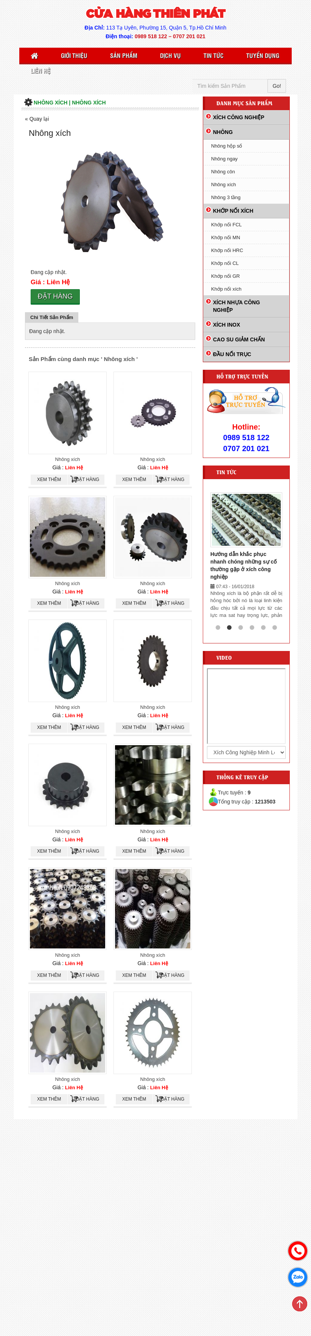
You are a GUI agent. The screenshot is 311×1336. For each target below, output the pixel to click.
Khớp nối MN (225, 237)
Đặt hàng (55, 296)
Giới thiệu (74, 55)
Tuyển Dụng (262, 55)
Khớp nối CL (225, 263)
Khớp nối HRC (227, 250)
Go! (276, 86)
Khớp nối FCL (226, 224)
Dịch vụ (170, 55)
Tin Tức (214, 55)
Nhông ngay (224, 159)
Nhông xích (67, 459)
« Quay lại (37, 119)
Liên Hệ (40, 70)
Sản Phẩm (123, 55)
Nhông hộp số (227, 146)
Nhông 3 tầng (226, 197)
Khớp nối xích (226, 289)
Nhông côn (223, 171)
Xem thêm (49, 479)
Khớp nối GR (225, 276)
